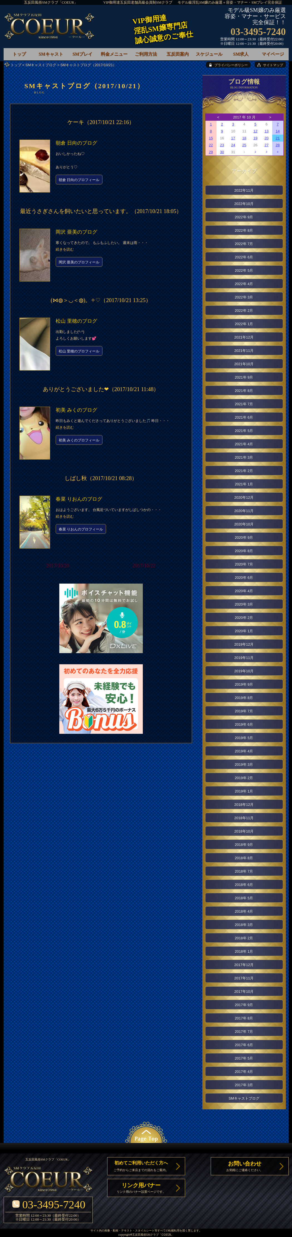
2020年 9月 (244, 537)
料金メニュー (114, 54)
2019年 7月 (244, 711)
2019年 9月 (244, 684)
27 (266, 145)
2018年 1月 (244, 951)
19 (255, 138)
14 (277, 131)
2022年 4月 (244, 284)
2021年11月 (244, 351)
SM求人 (241, 54)
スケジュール (209, 54)
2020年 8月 (244, 551)
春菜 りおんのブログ (79, 499)
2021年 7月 (244, 404)
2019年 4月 (244, 751)
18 (244, 138)
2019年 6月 (244, 724)
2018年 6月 (244, 885)
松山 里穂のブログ (76, 321)
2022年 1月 (244, 324)
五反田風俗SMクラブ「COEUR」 (51, 2)
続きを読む (65, 249)
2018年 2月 (244, 938)
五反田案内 (177, 54)
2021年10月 (244, 364)
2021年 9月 (244, 377)
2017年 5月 (244, 1058)
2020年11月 (244, 511)
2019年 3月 (244, 764)
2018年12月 (244, 805)
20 (266, 138)
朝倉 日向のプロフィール (79, 180)
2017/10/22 (143, 566)
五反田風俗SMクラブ (145, 1234)
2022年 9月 (244, 217)
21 (277, 138)
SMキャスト (51, 54)
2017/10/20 (57, 566)
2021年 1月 (244, 484)
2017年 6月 (244, 1045)
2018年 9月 (244, 845)
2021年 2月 (244, 471)
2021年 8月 (244, 391)
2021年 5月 (244, 431)
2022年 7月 (244, 244)
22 (211, 145)
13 (266, 131)
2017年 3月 (244, 1085)
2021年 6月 (244, 417)
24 (233, 145)
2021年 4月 (244, 444)
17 (233, 138)
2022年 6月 (244, 257)
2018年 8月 (244, 858)
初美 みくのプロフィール (79, 440)
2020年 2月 (244, 618)
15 (211, 138)
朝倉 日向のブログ (76, 143)
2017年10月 (244, 991)
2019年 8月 (244, 698)
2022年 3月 (244, 297)
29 (211, 152)
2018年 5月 (244, 898)
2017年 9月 (244, 1005)
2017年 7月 (244, 1031)
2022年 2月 (244, 310)
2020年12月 (244, 497)
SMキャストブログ (40, 65)
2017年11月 (244, 978)
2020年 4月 (244, 591)
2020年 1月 (244, 631)
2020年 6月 (244, 578)
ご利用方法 (146, 54)
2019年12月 (244, 644)
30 (222, 152)
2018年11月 (244, 818)
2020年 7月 (244, 564)
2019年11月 (244, 658)
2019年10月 (244, 671)
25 (244, 145)
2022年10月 (244, 204)
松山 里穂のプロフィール (79, 351)
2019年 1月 (244, 791)
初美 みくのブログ (76, 410)
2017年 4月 (244, 1072)
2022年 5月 (244, 270)
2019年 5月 (244, 738)
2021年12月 (244, 337)
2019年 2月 (244, 778)
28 (277, 145)
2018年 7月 (244, 871)
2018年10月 (244, 831)
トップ (16, 65)
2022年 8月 (244, 230)
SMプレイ (82, 54)
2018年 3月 (244, 925)
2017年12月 (244, 965)
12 (255, 131)
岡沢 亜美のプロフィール (79, 262)
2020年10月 (244, 524)
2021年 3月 (244, 457)
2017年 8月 (244, 1018)
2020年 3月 (244, 604)
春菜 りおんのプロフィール (81, 529)
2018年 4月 (244, 911)
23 (222, 145)
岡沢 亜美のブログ (76, 232)
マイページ (273, 54)
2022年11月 (244, 190)
